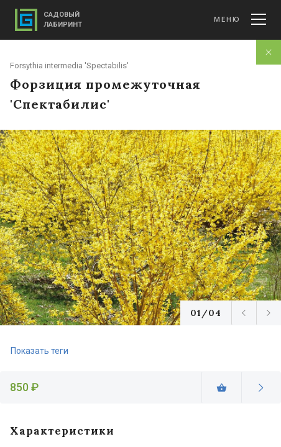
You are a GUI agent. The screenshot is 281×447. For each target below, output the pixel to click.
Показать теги (39, 351)
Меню (240, 19)
